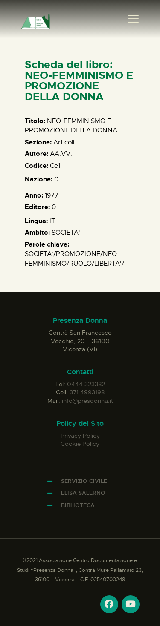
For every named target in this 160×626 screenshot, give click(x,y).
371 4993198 (87, 392)
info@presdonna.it (87, 401)
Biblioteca (78, 505)
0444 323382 (86, 384)
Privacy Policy (80, 435)
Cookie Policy (80, 444)
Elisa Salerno (83, 493)
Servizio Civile (84, 481)
